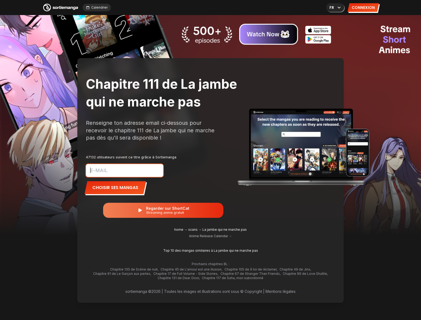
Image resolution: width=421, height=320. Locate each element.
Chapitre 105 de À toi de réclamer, (250, 269)
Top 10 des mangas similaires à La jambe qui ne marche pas (210, 250)
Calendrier (97, 7)
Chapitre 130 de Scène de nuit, (134, 269)
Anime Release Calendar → (210, 236)
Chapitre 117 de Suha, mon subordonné (232, 278)
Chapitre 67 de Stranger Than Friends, (250, 274)
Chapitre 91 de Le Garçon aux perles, (122, 274)
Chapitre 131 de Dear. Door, (179, 278)
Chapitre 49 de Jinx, (295, 269)
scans (193, 229)
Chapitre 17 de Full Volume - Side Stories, (185, 274)
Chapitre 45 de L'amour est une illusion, (191, 269)
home (178, 229)
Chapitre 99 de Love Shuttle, (305, 274)
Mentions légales (281, 291)
